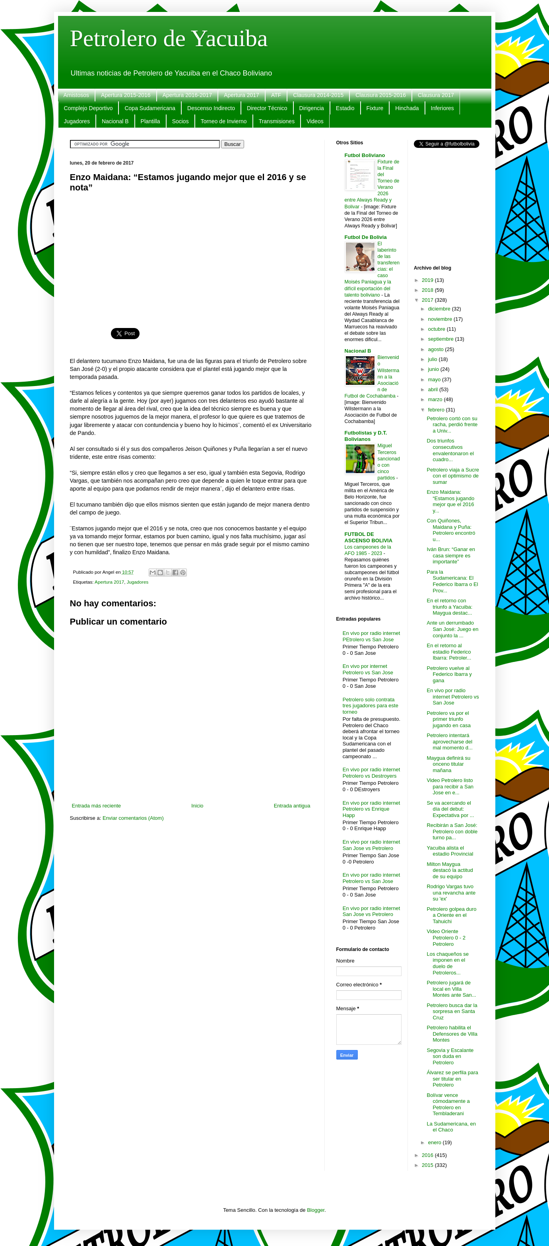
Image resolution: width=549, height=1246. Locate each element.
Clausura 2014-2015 (318, 95)
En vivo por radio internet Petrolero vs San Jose (371, 878)
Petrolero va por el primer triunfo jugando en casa (448, 719)
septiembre (441, 339)
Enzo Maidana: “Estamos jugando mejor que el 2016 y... (450, 501)
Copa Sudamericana (149, 108)
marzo (436, 399)
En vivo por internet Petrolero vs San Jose (368, 669)
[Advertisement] (191, 255)
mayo (435, 379)
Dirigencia (311, 108)
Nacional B (115, 121)
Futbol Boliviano (365, 155)
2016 (428, 1155)
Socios (180, 121)
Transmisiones (277, 121)
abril (433, 389)
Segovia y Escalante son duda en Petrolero (450, 1056)
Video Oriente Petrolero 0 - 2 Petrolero (446, 937)
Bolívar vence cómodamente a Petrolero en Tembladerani (448, 1104)
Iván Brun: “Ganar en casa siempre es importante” (451, 555)
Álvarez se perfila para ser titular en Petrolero (452, 1078)
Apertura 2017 (241, 95)
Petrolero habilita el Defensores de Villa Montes (452, 1034)
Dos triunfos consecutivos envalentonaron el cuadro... (450, 450)
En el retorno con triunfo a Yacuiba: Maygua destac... (449, 607)
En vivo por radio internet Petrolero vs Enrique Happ (371, 809)
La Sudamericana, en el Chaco (451, 1127)
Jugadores (77, 121)
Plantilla (150, 121)
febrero (437, 410)
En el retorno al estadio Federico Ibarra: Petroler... (449, 651)
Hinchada (407, 108)
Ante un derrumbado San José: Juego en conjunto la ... (452, 629)
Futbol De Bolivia (366, 237)
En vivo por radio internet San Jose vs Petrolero (371, 845)
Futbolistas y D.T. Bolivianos (366, 436)
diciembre (440, 309)
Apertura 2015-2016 (126, 95)
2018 (428, 290)
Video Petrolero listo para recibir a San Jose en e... (450, 786)
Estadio (345, 108)
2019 (428, 280)
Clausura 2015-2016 (380, 95)
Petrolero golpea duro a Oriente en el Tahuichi (451, 915)
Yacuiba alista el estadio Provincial (450, 851)
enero (435, 1142)
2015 (428, 1165)
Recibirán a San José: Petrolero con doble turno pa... (452, 831)
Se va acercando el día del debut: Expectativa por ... (450, 809)
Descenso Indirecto (211, 108)
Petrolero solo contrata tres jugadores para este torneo (370, 706)
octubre (437, 329)
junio (434, 369)
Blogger (315, 1210)
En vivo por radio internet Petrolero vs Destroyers (371, 773)
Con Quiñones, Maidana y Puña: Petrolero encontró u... (451, 530)
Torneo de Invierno (224, 121)
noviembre (441, 319)
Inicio (197, 806)
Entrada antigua (292, 806)
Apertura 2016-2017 (187, 95)
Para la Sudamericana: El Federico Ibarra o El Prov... (452, 581)
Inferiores (442, 108)
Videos (315, 121)
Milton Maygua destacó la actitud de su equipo (450, 870)
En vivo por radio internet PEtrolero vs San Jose (371, 636)
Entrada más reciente (96, 806)
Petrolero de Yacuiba (169, 38)
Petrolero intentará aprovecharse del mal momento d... (449, 741)
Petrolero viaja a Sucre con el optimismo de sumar (453, 476)
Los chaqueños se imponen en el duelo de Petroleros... (448, 963)
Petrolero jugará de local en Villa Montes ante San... (451, 989)
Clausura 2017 (436, 95)
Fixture (375, 108)
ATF (276, 95)
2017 (428, 300)
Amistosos (76, 95)
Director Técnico (267, 108)
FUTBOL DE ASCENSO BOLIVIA (369, 537)
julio (433, 359)
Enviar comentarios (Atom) (133, 818)
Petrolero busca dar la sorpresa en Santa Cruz (452, 1011)
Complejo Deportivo (88, 108)
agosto (436, 349)
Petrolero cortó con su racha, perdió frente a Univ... (452, 424)
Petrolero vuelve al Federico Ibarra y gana (449, 674)
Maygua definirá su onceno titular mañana (448, 764)
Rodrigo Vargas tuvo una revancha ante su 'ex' (451, 892)
